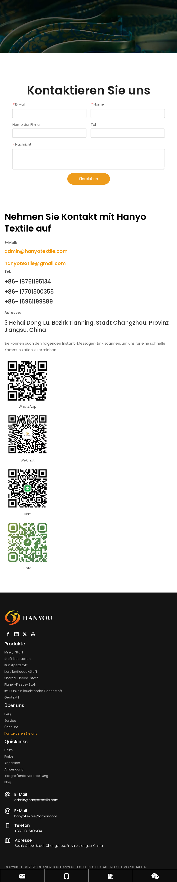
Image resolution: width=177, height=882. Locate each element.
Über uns (11, 727)
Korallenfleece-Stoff (20, 671)
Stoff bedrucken (17, 658)
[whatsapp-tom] (27, 381)
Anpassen (12, 763)
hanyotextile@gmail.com (35, 816)
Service (10, 720)
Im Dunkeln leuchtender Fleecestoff (33, 691)
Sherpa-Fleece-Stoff (21, 678)
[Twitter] (24, 634)
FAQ (7, 714)
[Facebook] (8, 634)
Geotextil (11, 697)
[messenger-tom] (27, 542)
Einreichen (88, 178)
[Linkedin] (16, 634)
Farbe (8, 756)
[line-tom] (27, 488)
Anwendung (14, 769)
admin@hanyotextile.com (36, 799)
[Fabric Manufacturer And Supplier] (27, 435)
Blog (7, 782)
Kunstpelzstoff (16, 665)
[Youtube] (33, 634)
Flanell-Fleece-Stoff (20, 684)
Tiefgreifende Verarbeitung (26, 775)
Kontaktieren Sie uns (20, 733)
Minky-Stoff (13, 652)
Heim (8, 750)
